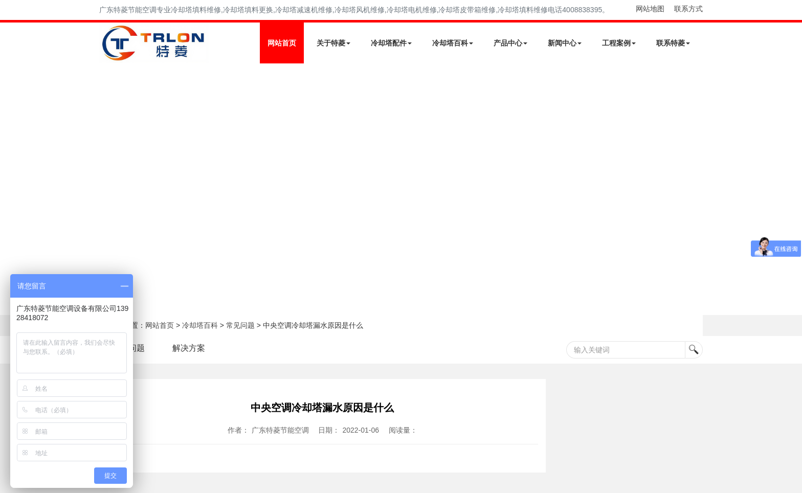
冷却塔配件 (391, 43)
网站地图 (650, 9)
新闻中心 (565, 43)
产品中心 (510, 43)
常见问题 (240, 325)
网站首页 (282, 43)
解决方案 (188, 348)
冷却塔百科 (452, 43)
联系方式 (688, 9)
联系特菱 (673, 43)
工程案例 (619, 43)
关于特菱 (333, 43)
